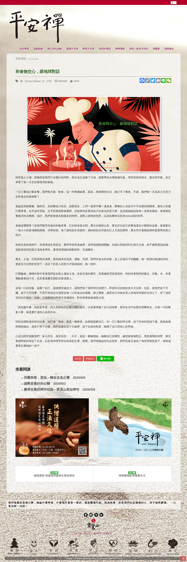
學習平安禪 (88, 48)
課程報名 (169, 48)
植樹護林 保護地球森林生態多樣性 (54, 474)
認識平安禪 (72, 48)
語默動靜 (38, 48)
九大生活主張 (33, 59)
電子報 (78, 533)
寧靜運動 (120, 48)
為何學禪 (24, 48)
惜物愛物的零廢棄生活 (132, 474)
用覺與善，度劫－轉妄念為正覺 (53, 377)
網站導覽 (97, 533)
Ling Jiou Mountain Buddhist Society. (107, 558)
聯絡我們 (87, 533)
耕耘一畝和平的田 (138, 48)
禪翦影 (156, 48)
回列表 (78, 358)
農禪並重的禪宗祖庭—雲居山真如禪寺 (58, 389)
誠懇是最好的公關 (43, 383)
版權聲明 (107, 533)
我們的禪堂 (105, 48)
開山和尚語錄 (54, 48)
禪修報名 (90, 358)
